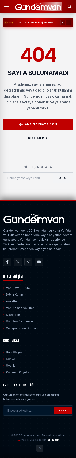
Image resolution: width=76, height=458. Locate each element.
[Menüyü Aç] (6, 6)
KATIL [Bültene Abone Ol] (63, 410)
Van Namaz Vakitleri (19, 308)
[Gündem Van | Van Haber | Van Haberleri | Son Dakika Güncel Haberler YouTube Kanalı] (39, 262)
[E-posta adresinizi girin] (28, 410)
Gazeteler (11, 314)
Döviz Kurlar (13, 294)
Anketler (10, 301)
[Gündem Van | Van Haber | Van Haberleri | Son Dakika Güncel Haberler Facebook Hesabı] (7, 262)
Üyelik (9, 365)
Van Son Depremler (18, 321)
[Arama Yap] (69, 6)
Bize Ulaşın (12, 352)
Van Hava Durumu (17, 288)
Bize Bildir (38, 138)
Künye (9, 359)
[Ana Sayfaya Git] (33, 218)
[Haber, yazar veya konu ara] (28, 178)
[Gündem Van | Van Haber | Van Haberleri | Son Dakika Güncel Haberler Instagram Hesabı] (28, 262)
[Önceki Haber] (62, 22)
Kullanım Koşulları (17, 372)
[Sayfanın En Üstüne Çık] (39, 448)
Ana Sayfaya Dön (38, 124)
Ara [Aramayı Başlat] (62, 178)
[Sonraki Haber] (68, 22)
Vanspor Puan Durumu (20, 328)
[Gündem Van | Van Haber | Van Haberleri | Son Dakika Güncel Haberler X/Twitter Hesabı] (18, 262)
